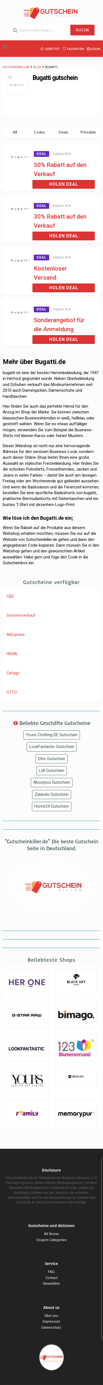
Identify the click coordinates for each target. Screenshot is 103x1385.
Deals (63, 132)
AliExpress (16, 634)
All (15, 132)
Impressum (51, 1321)
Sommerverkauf (21, 615)
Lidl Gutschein (51, 770)
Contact (51, 1278)
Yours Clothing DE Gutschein (51, 734)
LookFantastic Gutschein (51, 746)
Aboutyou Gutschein (51, 782)
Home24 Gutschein (51, 806)
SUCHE (82, 30)
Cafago (13, 673)
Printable (88, 132)
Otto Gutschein (51, 758)
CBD (10, 596)
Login (93, 48)
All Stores (51, 1234)
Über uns (51, 1316)
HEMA (12, 654)
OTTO (12, 692)
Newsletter (51, 1283)
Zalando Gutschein (52, 794)
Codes (39, 132)
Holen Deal (63, 184)
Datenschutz (51, 1327)
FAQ (51, 1272)
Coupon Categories (51, 1240)
